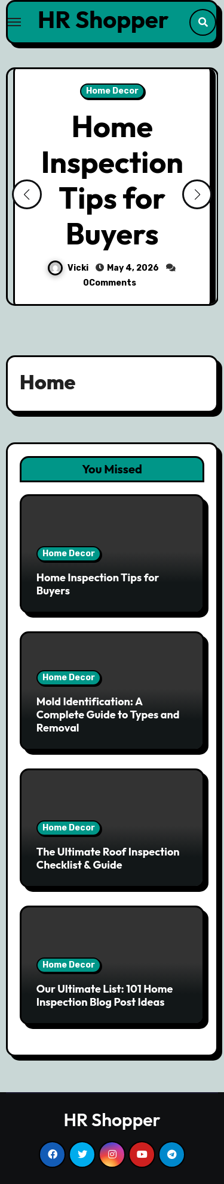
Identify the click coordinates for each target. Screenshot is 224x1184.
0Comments (109, 283)
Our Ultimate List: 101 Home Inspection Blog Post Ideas (104, 995)
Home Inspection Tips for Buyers (112, 179)
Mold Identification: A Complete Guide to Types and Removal (108, 714)
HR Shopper (103, 19)
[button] (197, 194)
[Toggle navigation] (14, 22)
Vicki (69, 268)
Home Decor (112, 91)
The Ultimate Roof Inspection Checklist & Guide (108, 858)
